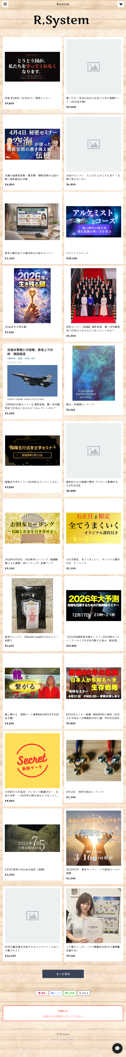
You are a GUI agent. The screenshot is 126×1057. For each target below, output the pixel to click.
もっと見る (63, 974)
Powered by (63, 1039)
